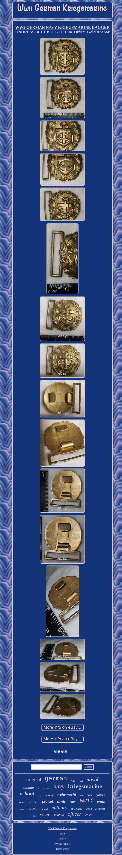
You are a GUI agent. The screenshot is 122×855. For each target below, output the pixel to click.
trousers (45, 815)
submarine (31, 787)
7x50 (34, 816)
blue (81, 795)
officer (74, 814)
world (89, 809)
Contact (62, 838)
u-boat (27, 793)
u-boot (45, 809)
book (22, 802)
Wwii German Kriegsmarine (62, 828)
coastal (59, 815)
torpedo (33, 808)
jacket (48, 801)
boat (89, 795)
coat (39, 796)
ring (73, 780)
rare (72, 802)
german (56, 778)
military (59, 807)
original (33, 779)
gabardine (46, 789)
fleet (81, 781)
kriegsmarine (85, 786)
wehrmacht (66, 794)
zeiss (22, 809)
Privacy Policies (62, 843)
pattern (100, 795)
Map (62, 833)
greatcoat (100, 809)
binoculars (76, 808)
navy (58, 786)
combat (49, 795)
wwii (86, 801)
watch (88, 815)
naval (92, 779)
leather (33, 802)
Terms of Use (62, 849)
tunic (61, 801)
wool (101, 801)
